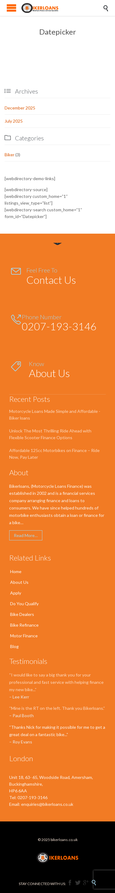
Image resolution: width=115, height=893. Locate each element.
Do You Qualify (24, 603)
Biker (9, 154)
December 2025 (20, 107)
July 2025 (14, 121)
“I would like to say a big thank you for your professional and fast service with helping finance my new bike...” (56, 682)
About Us (19, 582)
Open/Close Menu (11, 7)
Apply (15, 592)
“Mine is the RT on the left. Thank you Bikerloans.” (57, 708)
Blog (14, 646)
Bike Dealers (22, 614)
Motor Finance (24, 635)
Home (15, 571)
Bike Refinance (24, 625)
